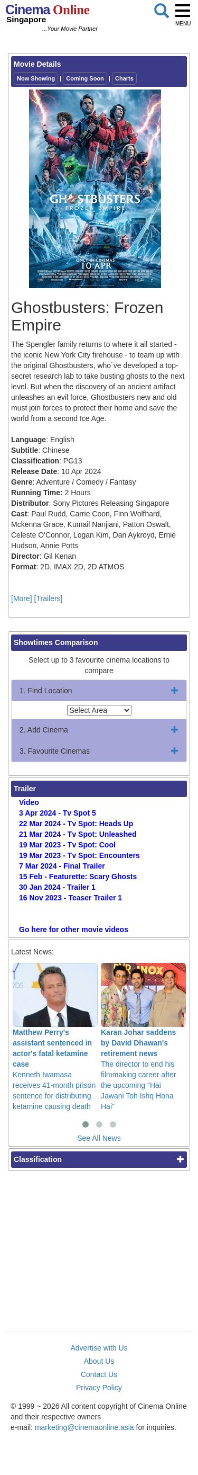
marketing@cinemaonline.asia (84, 1427)
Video (29, 802)
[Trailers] (48, 598)
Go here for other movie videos (73, 929)
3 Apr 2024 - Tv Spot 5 (57, 813)
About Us (99, 1361)
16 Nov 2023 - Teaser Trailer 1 (70, 897)
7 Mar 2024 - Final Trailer (62, 866)
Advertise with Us (98, 1348)
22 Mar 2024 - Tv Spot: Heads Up (76, 823)
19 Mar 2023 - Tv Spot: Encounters (79, 855)
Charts (124, 78)
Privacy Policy (99, 1387)
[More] (21, 598)
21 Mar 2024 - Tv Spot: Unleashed (78, 834)
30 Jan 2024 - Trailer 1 (57, 887)
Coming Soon (85, 78)
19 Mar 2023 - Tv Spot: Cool (67, 845)
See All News (98, 1138)
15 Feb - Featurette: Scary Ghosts (78, 876)
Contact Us (99, 1374)
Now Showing (36, 78)
